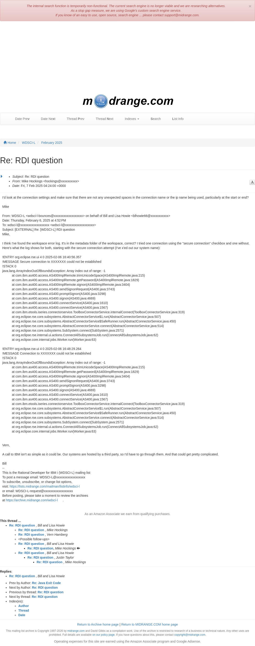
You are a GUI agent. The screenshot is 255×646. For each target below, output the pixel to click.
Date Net (45, 119)
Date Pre (20, 119)
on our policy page (103, 634)
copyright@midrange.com (189, 634)
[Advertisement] (127, 58)
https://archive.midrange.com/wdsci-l (32, 500)
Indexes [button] (129, 119)
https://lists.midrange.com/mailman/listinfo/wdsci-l (45, 486)
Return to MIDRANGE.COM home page (149, 624)
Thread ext (102, 119)
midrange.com (75, 630)
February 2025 (51, 142)
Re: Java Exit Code (46, 583)
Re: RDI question (22, 525)
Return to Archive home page (98, 624)
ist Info (176, 119)
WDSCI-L (28, 142)
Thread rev (73, 119)
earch (153, 119)
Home (9, 142)
